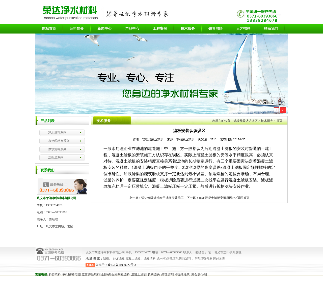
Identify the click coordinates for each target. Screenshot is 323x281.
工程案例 (160, 28)
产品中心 (132, 28)
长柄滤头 (154, 274)
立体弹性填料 (91, 274)
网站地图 (218, 258)
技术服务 (188, 28)
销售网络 (215, 28)
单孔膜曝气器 (71, 274)
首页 (279, 120)
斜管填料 (55, 274)
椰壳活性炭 (182, 274)
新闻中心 (104, 28)
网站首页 (49, 28)
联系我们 (271, 28)
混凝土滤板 (138, 274)
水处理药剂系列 (58, 141)
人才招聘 (243, 28)
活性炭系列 (55, 157)
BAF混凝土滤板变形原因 (215, 198)
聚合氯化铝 (198, 274)
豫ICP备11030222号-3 (122, 265)
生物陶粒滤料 (121, 274)
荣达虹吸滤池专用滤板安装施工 (162, 198)
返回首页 (243, 198)
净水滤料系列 (57, 149)
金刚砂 (105, 274)
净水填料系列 (57, 132)
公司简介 (77, 28)
